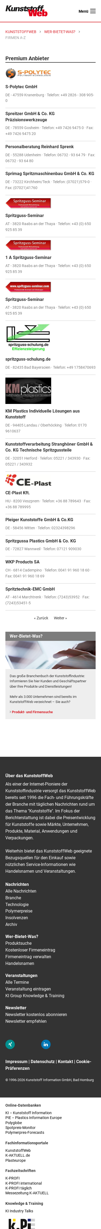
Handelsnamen (19, 963)
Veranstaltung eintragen (28, 989)
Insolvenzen (16, 917)
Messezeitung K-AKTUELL (27, 1193)
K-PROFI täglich (18, 1188)
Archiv (11, 924)
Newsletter (15, 1007)
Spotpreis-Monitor (20, 1127)
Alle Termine (17, 982)
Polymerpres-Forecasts (24, 1132)
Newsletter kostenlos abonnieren (36, 1014)
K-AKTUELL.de (17, 1155)
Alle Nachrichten (20, 891)
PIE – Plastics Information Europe (33, 1118)
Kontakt (65, 1061)
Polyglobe (13, 1123)
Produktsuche (18, 943)
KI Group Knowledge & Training (34, 995)
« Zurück (41, 618)
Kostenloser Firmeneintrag (30, 950)
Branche (13, 897)
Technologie (17, 904)
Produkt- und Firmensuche (32, 712)
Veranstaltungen (21, 975)
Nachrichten (17, 884)
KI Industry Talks (19, 1211)
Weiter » (60, 618)
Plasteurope (15, 1160)
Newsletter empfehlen (26, 1021)
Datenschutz (43, 1061)
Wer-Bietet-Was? (21, 936)
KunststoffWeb (18, 1150)
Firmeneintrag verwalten (28, 956)
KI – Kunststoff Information (28, 1113)
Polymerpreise (18, 911)
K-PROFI (12, 1178)
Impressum (16, 1061)
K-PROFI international (23, 1183)
